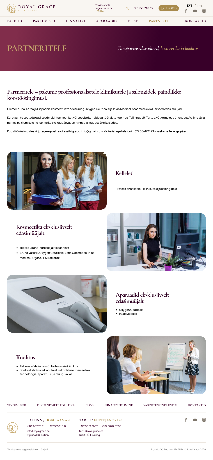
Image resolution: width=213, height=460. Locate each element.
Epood (169, 8)
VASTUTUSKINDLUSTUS (160, 405)
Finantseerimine (119, 405)
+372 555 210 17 (139, 8)
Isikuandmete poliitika (56, 405)
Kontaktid (197, 405)
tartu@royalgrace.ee (91, 431)
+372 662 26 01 (36, 426)
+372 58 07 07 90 (111, 426)
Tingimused (16, 405)
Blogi (90, 405)
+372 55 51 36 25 (88, 426)
